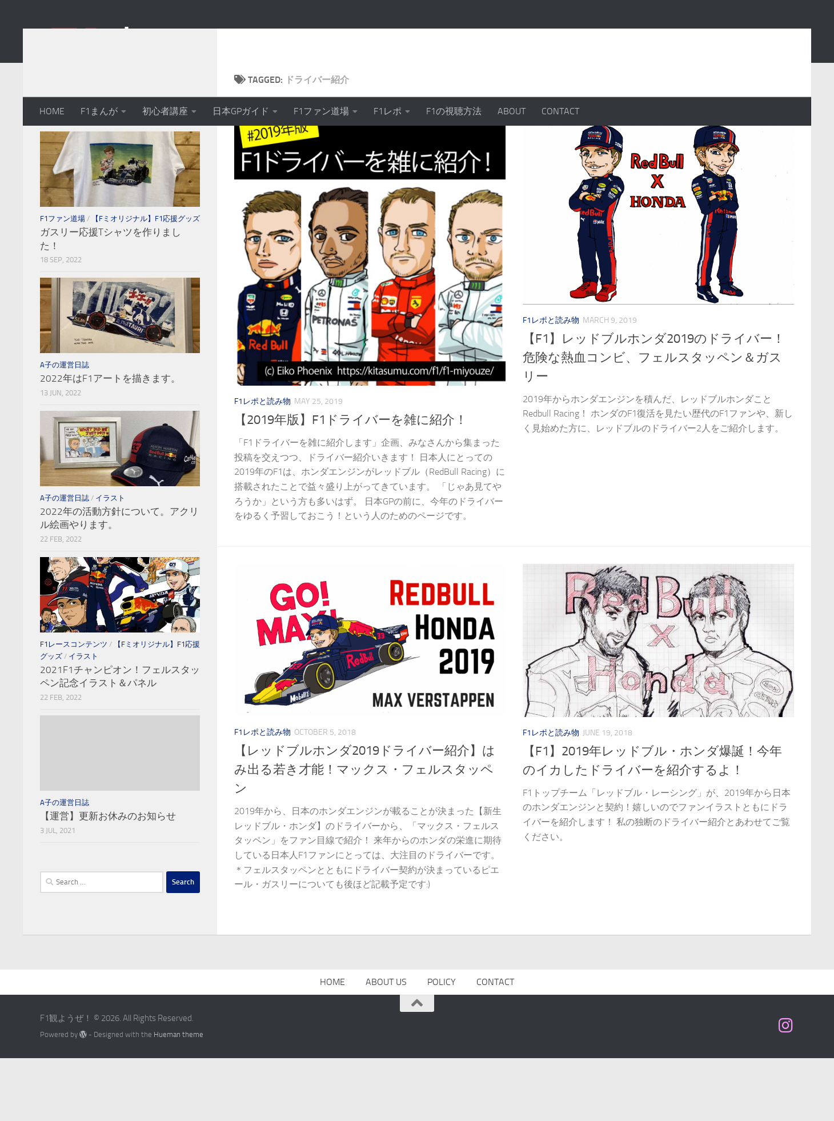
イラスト (110, 561)
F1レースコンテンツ (73, 707)
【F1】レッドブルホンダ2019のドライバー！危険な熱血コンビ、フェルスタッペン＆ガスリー (654, 420)
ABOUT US (386, 1044)
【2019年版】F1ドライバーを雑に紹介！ (350, 482)
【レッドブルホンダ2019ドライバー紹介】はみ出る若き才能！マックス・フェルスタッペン (364, 832)
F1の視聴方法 (454, 111)
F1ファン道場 (321, 111)
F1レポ (388, 111)
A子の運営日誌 (64, 427)
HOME (52, 111)
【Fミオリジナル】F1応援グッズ (145, 281)
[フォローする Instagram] (786, 1088)
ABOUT (512, 111)
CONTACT (560, 111)
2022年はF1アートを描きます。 (110, 441)
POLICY (441, 1044)
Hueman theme (178, 1097)
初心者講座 (165, 111)
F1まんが (99, 111)
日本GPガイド (240, 111)
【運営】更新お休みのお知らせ (108, 878)
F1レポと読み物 (262, 464)
